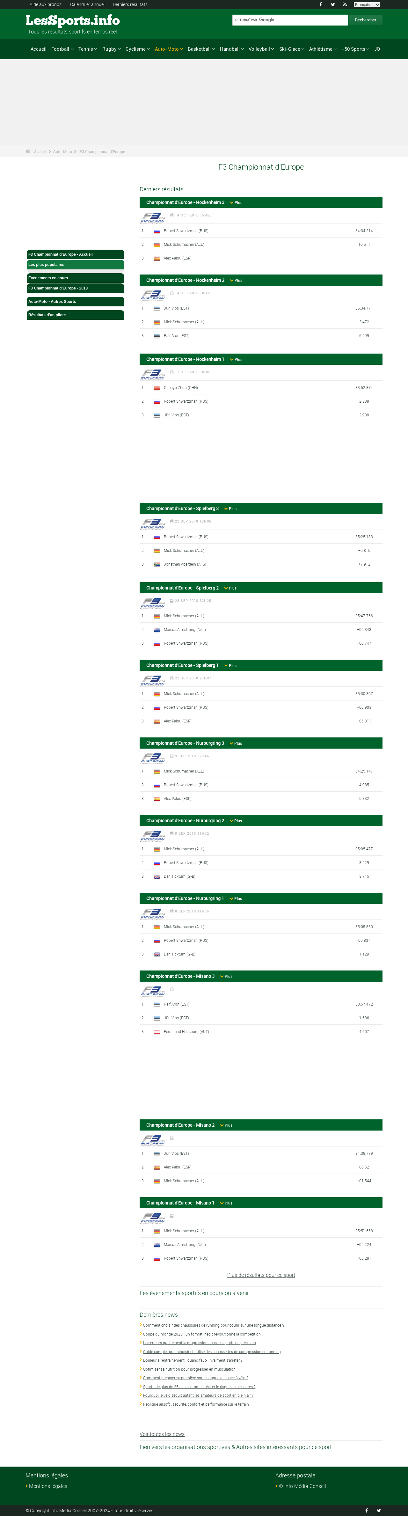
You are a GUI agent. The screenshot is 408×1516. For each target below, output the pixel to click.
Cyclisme (136, 49)
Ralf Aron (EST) (177, 335)
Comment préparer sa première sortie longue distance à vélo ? (195, 1377)
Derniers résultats (130, 4)
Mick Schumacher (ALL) (184, 243)
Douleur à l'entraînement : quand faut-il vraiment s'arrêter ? (192, 1360)
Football (60, 49)
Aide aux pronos (46, 4)
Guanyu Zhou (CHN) (181, 387)
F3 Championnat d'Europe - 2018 (75, 288)
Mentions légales (48, 1486)
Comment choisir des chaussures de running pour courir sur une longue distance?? (213, 1325)
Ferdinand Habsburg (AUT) (186, 1031)
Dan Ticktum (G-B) (179, 875)
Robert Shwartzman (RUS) (186, 230)
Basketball (199, 49)
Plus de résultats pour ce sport (261, 1274)
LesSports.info (50, 20)
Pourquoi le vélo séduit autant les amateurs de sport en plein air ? (198, 1395)
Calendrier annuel (87, 4)
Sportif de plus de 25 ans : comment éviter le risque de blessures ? (199, 1386)
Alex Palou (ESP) (178, 257)
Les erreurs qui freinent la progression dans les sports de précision (199, 1342)
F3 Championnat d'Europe (102, 151)
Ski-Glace (289, 49)
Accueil (39, 49)
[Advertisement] (261, 462)
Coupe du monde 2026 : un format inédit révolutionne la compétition (202, 1333)
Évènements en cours (75, 278)
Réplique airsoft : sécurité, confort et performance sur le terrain (196, 1403)
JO (377, 49)
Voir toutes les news (162, 1434)
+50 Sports (353, 49)
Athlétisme (320, 49)
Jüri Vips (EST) (176, 308)
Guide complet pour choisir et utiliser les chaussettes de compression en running (212, 1351)
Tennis (85, 49)
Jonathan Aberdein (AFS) (185, 563)
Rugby (109, 49)
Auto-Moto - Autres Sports (75, 301)
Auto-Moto (167, 49)
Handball (230, 49)
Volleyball (259, 49)
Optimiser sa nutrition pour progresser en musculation (189, 1368)
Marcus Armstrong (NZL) (185, 629)
